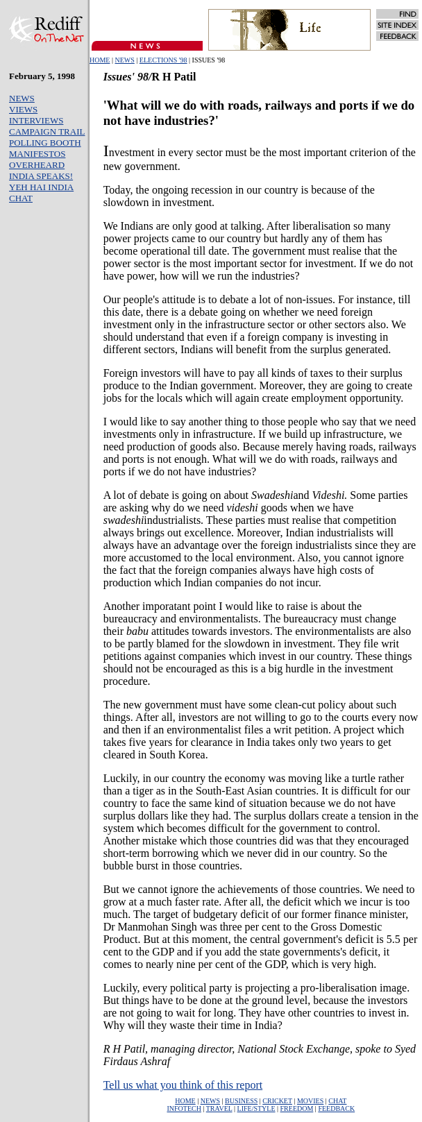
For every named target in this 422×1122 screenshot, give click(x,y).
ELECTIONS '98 (163, 60)
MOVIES (310, 1101)
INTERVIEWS (36, 120)
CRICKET (277, 1101)
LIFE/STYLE (256, 1108)
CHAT (21, 198)
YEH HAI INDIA (41, 187)
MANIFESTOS (37, 153)
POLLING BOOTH (45, 142)
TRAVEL (219, 1108)
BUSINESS (241, 1101)
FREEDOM (297, 1108)
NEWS (124, 60)
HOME (100, 60)
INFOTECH (184, 1108)
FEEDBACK (336, 1108)
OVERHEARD (37, 165)
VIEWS (23, 109)
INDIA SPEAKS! (41, 176)
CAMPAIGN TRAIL (47, 131)
